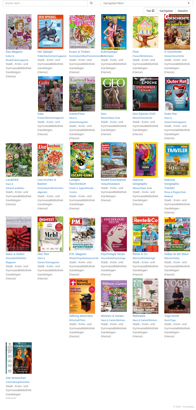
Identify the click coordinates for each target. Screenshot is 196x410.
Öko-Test (43, 254)
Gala (41, 113)
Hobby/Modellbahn (110, 184)
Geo (103, 113)
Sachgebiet (166, 10)
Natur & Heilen (15, 254)
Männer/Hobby (171, 258)
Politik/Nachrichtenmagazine (52, 56)
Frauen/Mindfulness (143, 56)
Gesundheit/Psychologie (113, 258)
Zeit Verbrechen (16, 377)
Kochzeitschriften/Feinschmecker (86, 56)
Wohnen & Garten (112, 315)
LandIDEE (12, 179)
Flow (136, 51)
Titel (150, 10)
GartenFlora (76, 113)
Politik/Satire (107, 56)
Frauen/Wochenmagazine (51, 118)
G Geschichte (173, 51)
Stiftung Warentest (81, 315)
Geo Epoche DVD (144, 113)
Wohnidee (139, 315)
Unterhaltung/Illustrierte (17, 382)
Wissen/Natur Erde (110, 118)
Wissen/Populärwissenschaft (83, 258)
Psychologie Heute (113, 254)
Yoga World (171, 315)
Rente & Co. (140, 254)
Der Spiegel (45, 51)
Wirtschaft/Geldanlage (144, 258)
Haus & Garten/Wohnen (113, 320)
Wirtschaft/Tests (77, 320)
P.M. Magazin (77, 254)
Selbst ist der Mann (176, 254)
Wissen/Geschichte (174, 56)
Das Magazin (14, 51)
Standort (183, 10)
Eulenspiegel (109, 51)
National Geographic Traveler (171, 184)
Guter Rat (170, 113)
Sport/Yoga (170, 320)
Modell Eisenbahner (113, 179)
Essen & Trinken (79, 51)
